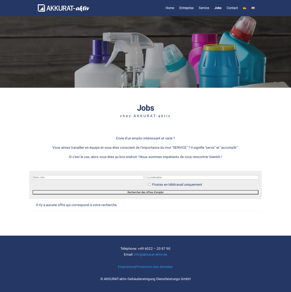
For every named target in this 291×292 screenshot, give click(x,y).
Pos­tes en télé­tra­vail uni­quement (177, 184)
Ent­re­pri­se (186, 8)
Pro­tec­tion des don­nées (154, 267)
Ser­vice (204, 8)
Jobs (217, 8)
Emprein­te (126, 267)
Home (170, 8)
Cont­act (232, 8)
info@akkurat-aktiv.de (150, 254)
